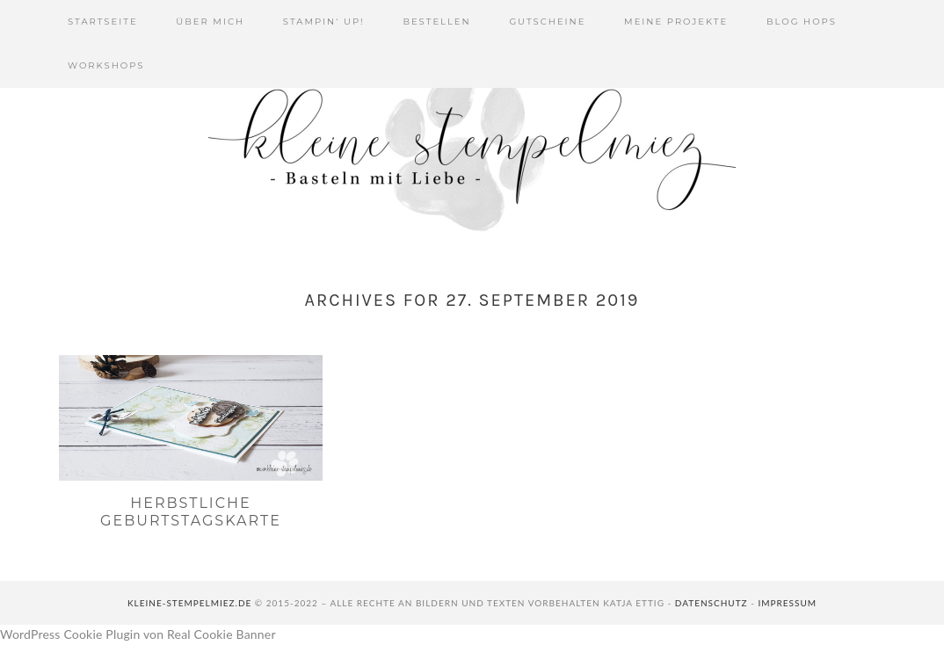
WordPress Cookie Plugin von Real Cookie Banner (138, 634)
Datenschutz (711, 603)
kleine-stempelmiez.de (189, 603)
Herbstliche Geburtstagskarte (190, 511)
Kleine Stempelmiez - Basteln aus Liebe (472, 149)
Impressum (787, 603)
